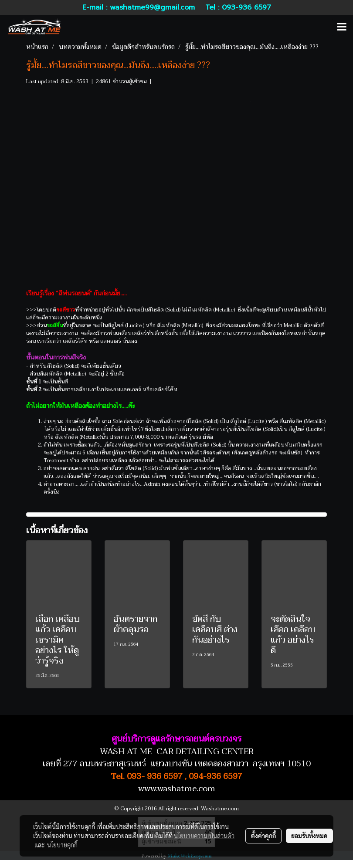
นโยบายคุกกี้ (62, 845)
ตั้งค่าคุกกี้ (263, 836)
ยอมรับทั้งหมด (309, 836)
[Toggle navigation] (341, 27)
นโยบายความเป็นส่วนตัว (204, 836)
